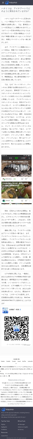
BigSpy (3, 424)
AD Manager (21, 424)
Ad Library (21, 429)
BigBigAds (4, 427)
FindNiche (4, 429)
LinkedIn (30, 361)
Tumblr (14, 361)
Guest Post (4, 435)
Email (19, 361)
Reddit (8, 361)
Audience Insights (23, 427)
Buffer (24, 361)
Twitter (3, 361)
